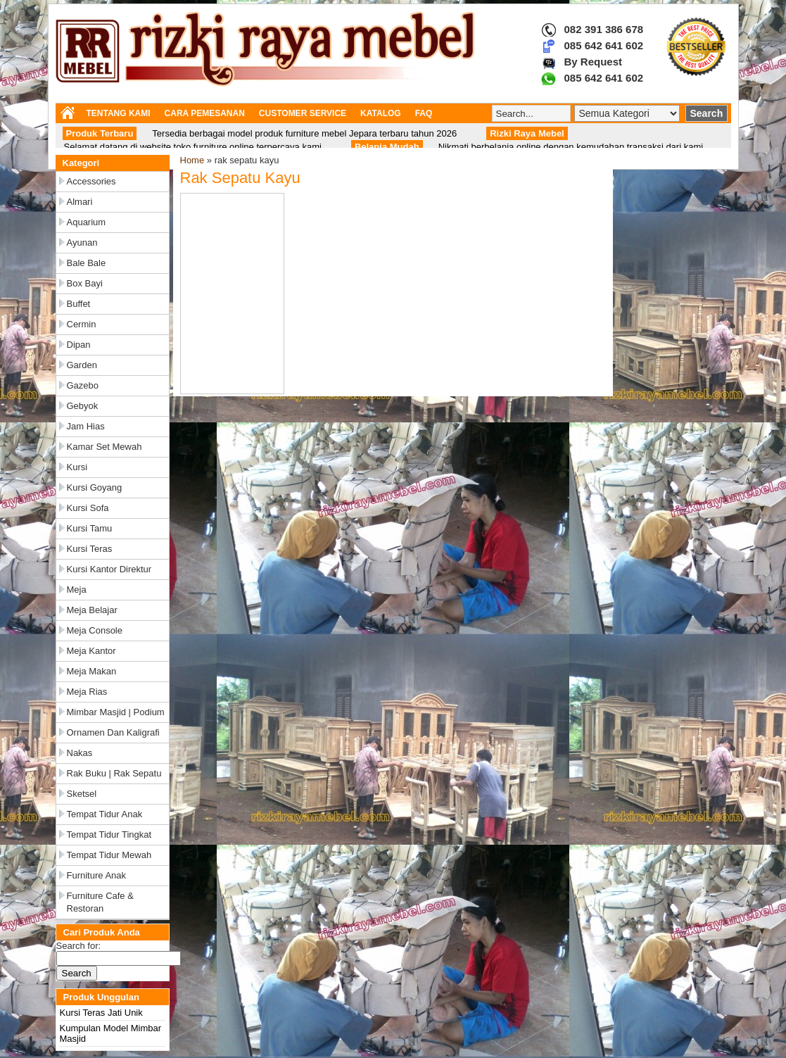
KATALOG (380, 113)
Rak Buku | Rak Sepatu (114, 773)
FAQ (424, 113)
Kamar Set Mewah (104, 446)
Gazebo (83, 385)
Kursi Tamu (90, 528)
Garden (82, 365)
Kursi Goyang (94, 487)
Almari (80, 201)
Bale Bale (86, 263)
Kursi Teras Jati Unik (101, 1012)
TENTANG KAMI (119, 113)
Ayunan (82, 242)
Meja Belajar (92, 610)
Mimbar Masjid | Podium (116, 712)
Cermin (81, 324)
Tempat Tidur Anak (105, 814)
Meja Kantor (91, 650)
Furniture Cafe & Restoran (100, 902)
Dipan (79, 344)
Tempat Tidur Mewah (109, 855)
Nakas (80, 753)
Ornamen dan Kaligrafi (113, 732)
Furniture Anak (97, 875)
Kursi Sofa (88, 508)
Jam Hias (86, 426)
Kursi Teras (90, 548)
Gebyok (83, 406)
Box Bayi (85, 283)
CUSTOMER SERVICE (302, 113)
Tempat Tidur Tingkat (109, 834)
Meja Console (95, 630)
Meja (77, 589)
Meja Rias (87, 691)
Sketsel (82, 793)
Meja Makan (92, 671)
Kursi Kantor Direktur (109, 569)
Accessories (91, 181)
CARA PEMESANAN (205, 113)
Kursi (77, 467)
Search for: (78, 945)
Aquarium (86, 222)
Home (192, 160)
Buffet (79, 303)
